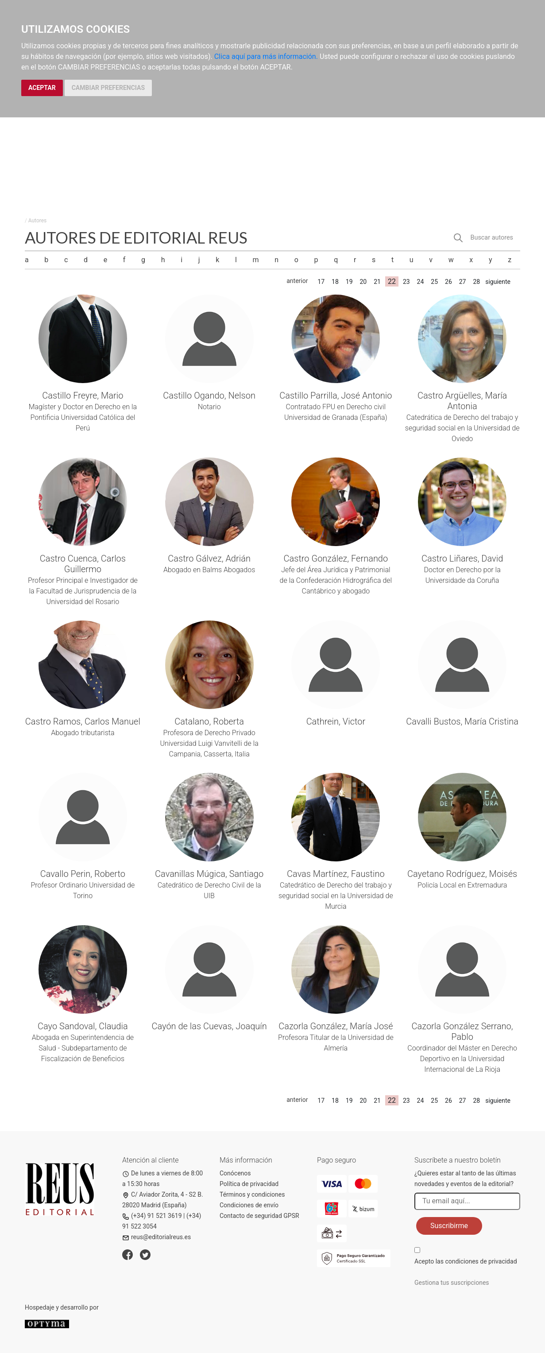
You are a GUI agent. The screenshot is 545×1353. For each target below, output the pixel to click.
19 (349, 281)
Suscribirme (449, 1225)
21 (377, 281)
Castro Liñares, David (462, 558)
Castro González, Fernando (336, 558)
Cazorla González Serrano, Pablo (462, 1031)
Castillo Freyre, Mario (82, 395)
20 (363, 281)
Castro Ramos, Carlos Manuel (82, 721)
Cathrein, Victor (336, 721)
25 (434, 281)
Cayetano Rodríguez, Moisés (462, 873)
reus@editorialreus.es (156, 1237)
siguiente (497, 281)
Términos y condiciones (252, 1194)
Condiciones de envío (249, 1205)
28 (476, 281)
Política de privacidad (249, 1183)
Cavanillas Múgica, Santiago (209, 873)
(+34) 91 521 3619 (152, 1215)
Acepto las (465, 1261)
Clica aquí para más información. (266, 56)
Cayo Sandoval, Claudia (83, 1026)
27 (462, 281)
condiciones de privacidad (481, 1261)
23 (406, 281)
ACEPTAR (42, 87)
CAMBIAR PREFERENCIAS (108, 87)
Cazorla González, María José (335, 1026)
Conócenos (235, 1173)
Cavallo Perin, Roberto (82, 873)
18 (335, 281)
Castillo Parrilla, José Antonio (335, 395)
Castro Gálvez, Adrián (209, 558)
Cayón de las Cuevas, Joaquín (209, 1026)
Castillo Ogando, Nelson (209, 395)
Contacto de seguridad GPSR (259, 1215)
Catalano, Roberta (209, 721)
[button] (486, 238)
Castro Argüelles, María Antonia (462, 400)
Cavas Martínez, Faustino (336, 873)
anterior (297, 280)
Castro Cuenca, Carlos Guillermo (83, 563)
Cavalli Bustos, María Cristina (462, 721)
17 (321, 281)
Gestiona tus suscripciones (451, 1282)
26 (448, 281)
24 (420, 281)
